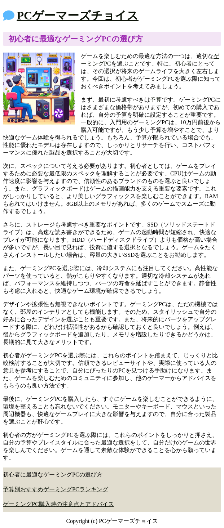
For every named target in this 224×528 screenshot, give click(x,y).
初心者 (183, 64)
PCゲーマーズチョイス (78, 15)
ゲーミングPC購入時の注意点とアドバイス (58, 504)
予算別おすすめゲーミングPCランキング (55, 489)
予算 (156, 100)
